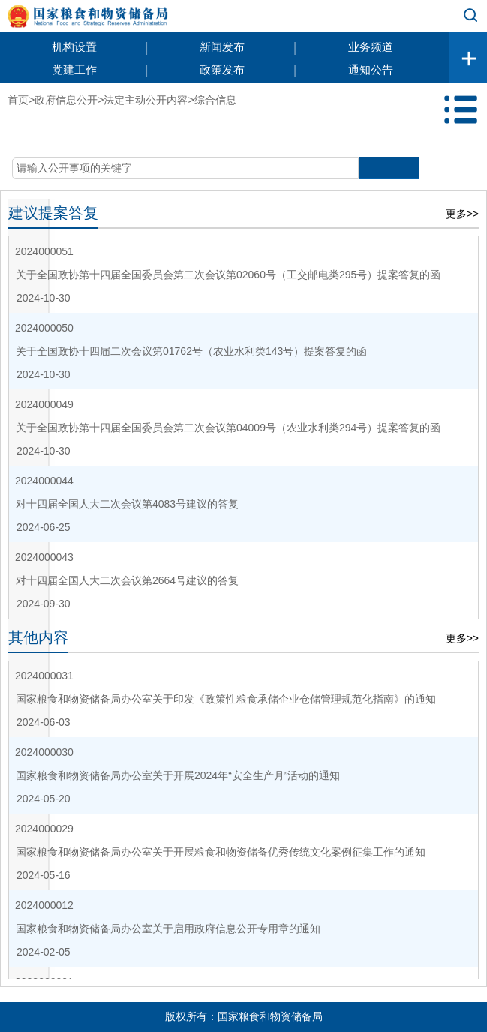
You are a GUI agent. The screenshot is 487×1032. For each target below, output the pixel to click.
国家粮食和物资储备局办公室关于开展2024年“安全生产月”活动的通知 (178, 776)
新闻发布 (222, 46)
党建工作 (74, 69)
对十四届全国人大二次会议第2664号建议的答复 (127, 580)
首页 (18, 100)
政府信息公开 (66, 100)
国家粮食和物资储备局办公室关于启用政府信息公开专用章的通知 (168, 928)
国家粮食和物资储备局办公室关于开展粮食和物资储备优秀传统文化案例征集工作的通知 (220, 852)
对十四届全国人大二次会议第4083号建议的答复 (127, 504)
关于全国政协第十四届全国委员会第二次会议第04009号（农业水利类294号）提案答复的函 (228, 428)
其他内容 (38, 637)
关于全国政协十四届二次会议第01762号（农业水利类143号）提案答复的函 (191, 351)
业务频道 (370, 46)
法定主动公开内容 (146, 100)
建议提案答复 (53, 213)
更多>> (462, 214)
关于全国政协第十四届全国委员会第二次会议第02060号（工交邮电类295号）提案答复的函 (228, 274)
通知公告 (370, 69)
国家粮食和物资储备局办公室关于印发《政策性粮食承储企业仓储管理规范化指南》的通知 (226, 699)
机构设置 (74, 46)
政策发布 (222, 69)
